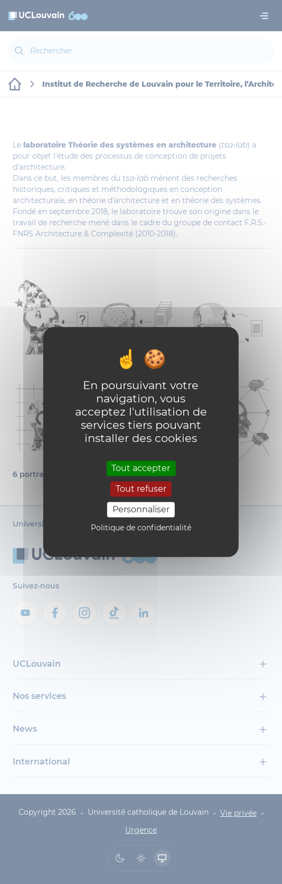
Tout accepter (140, 468)
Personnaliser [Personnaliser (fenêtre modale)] (141, 509)
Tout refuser (141, 489)
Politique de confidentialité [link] (141, 528)
